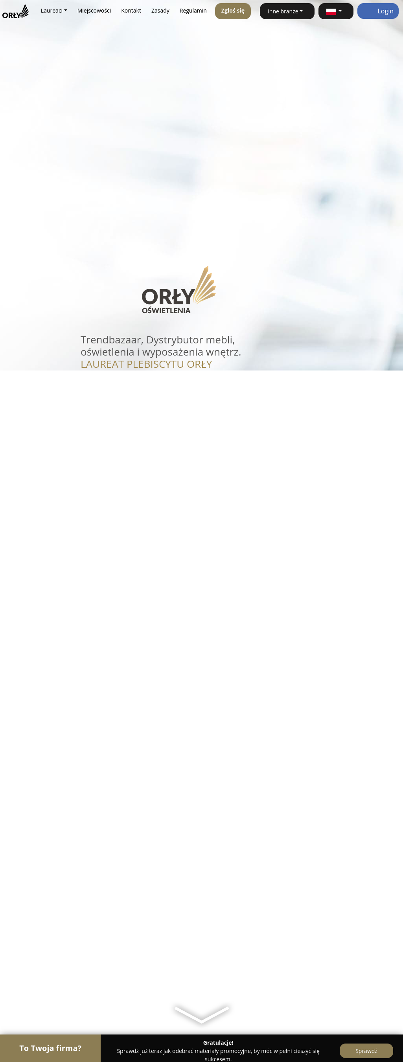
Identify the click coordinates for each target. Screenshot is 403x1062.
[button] (335, 11)
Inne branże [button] (283, 11)
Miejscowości (94, 10)
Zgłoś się (233, 10)
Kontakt (131, 10)
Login (378, 11)
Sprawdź (366, 1051)
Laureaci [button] (52, 10)
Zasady (160, 10)
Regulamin (193, 10)
